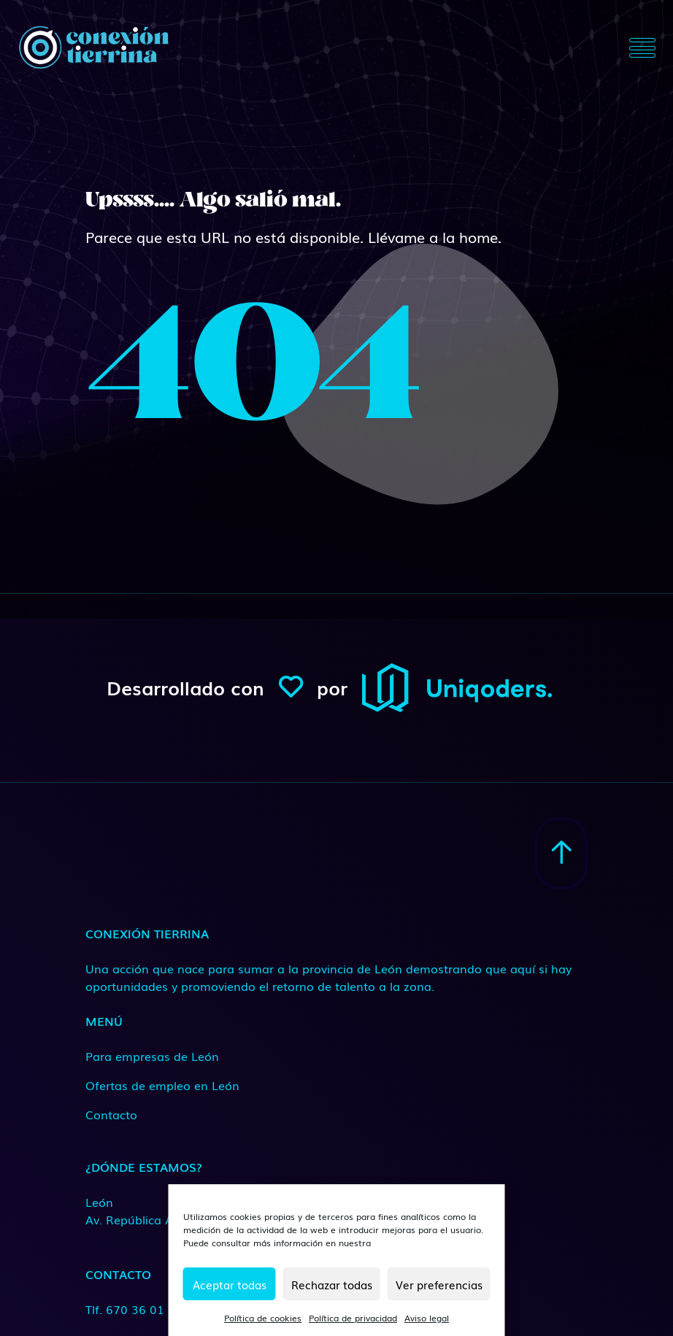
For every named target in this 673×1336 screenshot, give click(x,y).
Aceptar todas (229, 1284)
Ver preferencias (439, 1284)
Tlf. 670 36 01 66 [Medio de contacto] (133, 1309)
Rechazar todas (331, 1284)
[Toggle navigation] (642, 47)
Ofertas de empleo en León (162, 1085)
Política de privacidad (353, 1317)
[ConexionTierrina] (93, 47)
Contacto (111, 1114)
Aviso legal (426, 1317)
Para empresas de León (152, 1056)
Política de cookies (262, 1317)
